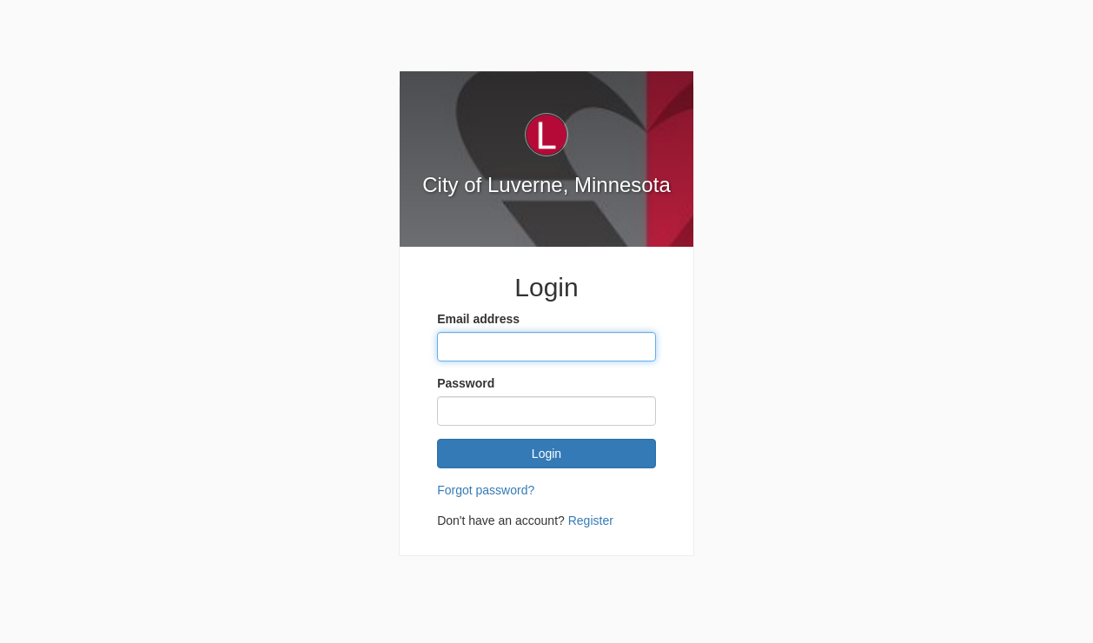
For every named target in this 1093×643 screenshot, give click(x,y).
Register (590, 520)
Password (465, 383)
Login (546, 454)
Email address (478, 319)
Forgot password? (485, 490)
